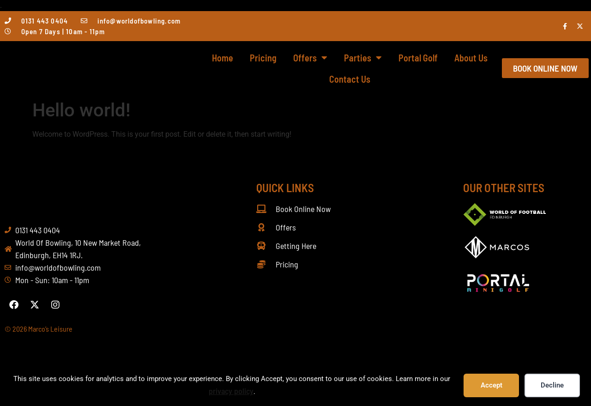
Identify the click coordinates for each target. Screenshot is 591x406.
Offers (310, 57)
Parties (363, 57)
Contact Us (349, 79)
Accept (491, 385)
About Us (471, 57)
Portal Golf (418, 57)
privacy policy (231, 391)
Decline (552, 385)
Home (222, 57)
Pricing (263, 57)
